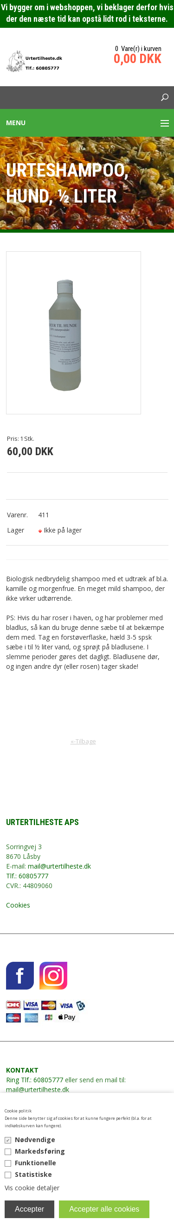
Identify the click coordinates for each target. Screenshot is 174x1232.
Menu (16, 122)
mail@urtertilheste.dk (59, 866)
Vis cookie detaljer (32, 1187)
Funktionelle (35, 1162)
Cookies (18, 905)
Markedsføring (40, 1151)
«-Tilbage (83, 741)
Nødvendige (35, 1139)
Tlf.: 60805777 (27, 875)
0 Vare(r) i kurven (138, 48)
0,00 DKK (137, 58)
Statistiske (33, 1174)
